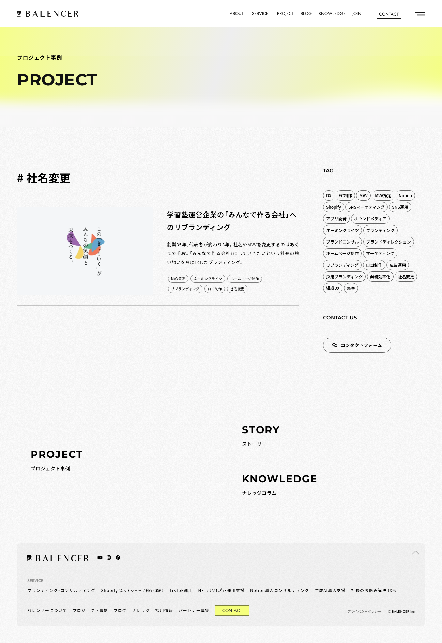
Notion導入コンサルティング (279, 590)
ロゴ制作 (215, 288)
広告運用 (398, 265)
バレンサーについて (47, 610)
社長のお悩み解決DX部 (374, 590)
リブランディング (185, 288)
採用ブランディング (344, 276)
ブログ (120, 610)
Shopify (132, 590)
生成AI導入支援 (330, 590)
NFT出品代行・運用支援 (221, 590)
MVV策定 (178, 278)
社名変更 (237, 288)
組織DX (332, 288)
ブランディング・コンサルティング (61, 590)
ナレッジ (141, 610)
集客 (351, 288)
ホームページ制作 (244, 278)
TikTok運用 (181, 590)
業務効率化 (380, 276)
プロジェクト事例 (90, 610)
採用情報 (164, 610)
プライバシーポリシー (364, 611)
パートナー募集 (194, 610)
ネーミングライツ (208, 278)
